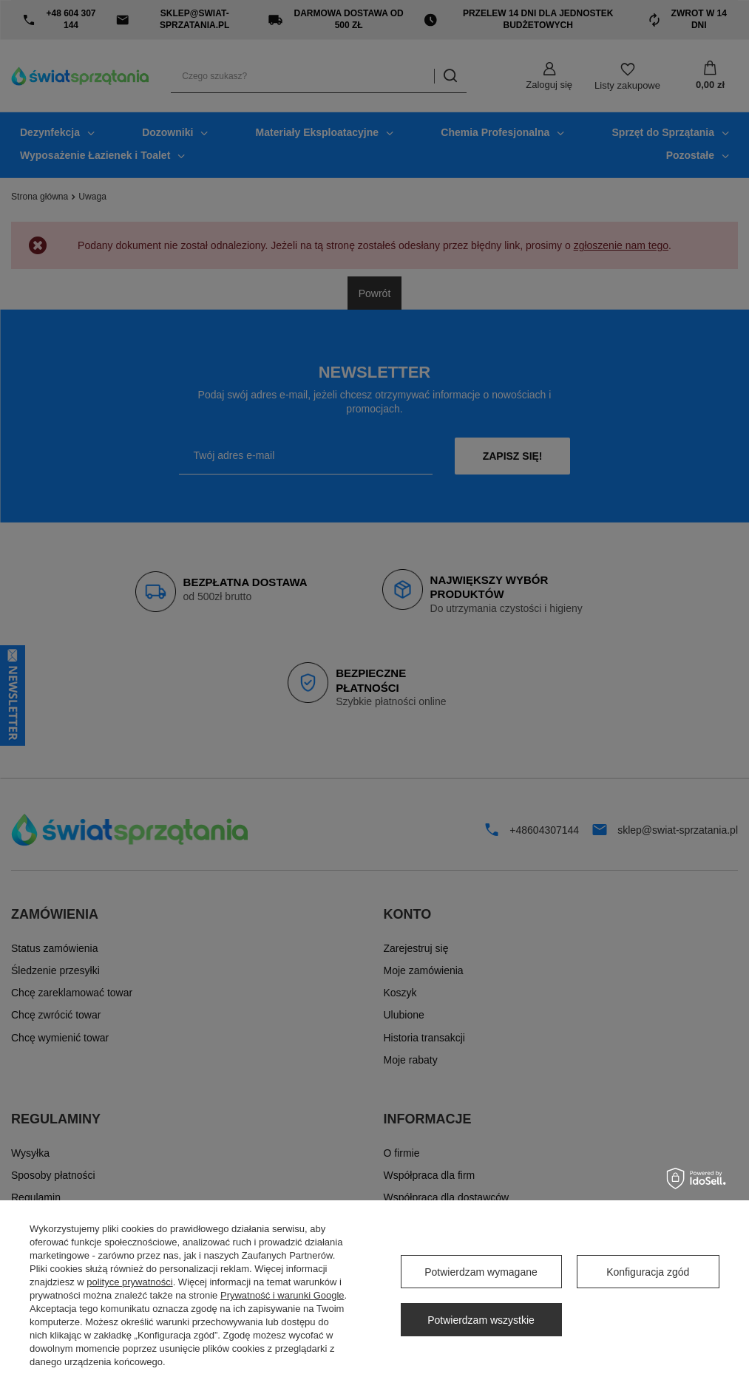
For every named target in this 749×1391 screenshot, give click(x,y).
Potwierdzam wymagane (481, 1272)
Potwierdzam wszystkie (481, 1320)
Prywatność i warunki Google (282, 1295)
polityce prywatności (129, 1282)
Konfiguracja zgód (647, 1272)
